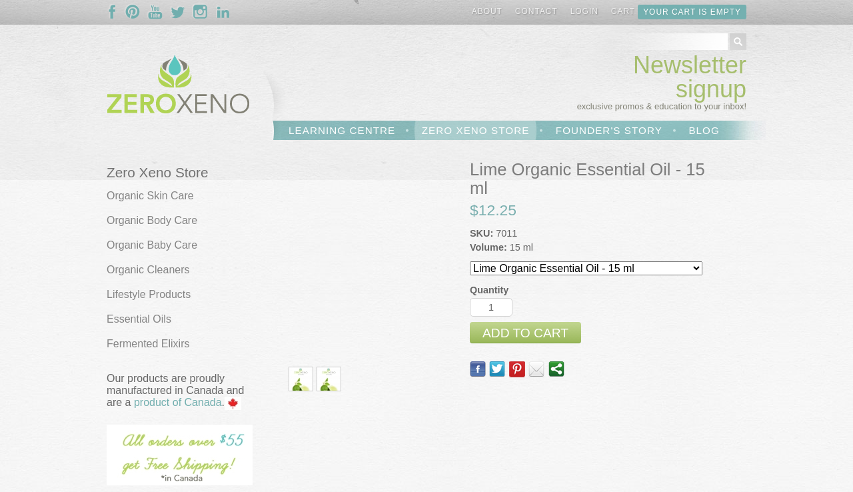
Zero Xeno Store (476, 130)
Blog (703, 130)
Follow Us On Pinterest (132, 12)
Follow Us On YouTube (155, 12)
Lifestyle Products (149, 294)
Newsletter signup (689, 77)
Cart (623, 11)
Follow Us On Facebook (115, 12)
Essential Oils (139, 319)
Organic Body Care (152, 220)
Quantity (489, 290)
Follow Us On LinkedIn (223, 12)
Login (584, 11)
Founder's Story (609, 130)
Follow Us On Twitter (178, 12)
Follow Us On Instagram (200, 12)
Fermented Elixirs (148, 343)
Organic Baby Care (152, 245)
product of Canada (178, 402)
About (487, 11)
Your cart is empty (692, 12)
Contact (536, 11)
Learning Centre (342, 130)
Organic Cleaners (148, 269)
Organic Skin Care (150, 195)
